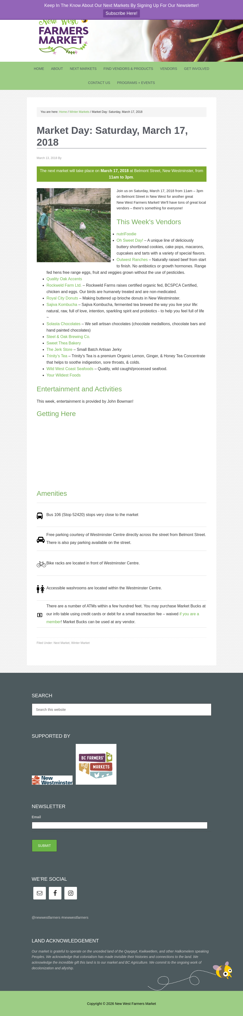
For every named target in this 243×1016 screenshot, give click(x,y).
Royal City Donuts (62, 298)
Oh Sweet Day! (130, 240)
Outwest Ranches (132, 260)
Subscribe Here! (121, 13)
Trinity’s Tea (57, 356)
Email (36, 817)
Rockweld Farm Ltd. (64, 285)
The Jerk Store (60, 349)
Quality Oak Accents (64, 279)
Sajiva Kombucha (62, 304)
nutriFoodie (126, 234)
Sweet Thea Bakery (64, 343)
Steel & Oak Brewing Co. (68, 337)
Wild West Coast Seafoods (70, 369)
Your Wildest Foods (64, 375)
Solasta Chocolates (64, 324)
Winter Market (80, 643)
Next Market (62, 643)
